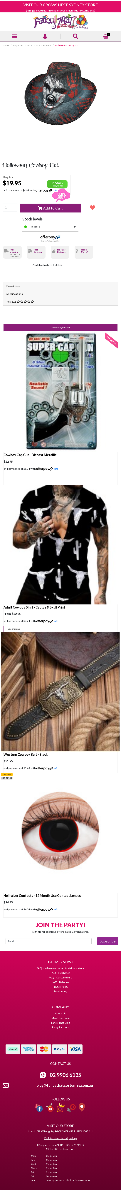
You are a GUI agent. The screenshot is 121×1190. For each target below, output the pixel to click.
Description (13, 286)
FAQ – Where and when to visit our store (60, 968)
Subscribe (108, 941)
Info (55, 468)
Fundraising (60, 991)
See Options (14, 628)
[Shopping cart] (106, 36)
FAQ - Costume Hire (60, 977)
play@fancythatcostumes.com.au (65, 1085)
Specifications (14, 293)
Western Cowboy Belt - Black (26, 754)
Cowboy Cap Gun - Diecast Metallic (30, 455)
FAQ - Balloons (60, 982)
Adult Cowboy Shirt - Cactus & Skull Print (34, 607)
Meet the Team (61, 1018)
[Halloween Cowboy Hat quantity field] (10, 208)
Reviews (20, 301)
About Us (60, 1013)
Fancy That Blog (60, 1022)
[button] (92, 207)
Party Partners (60, 1027)
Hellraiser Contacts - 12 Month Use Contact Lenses (42, 896)
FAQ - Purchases (60, 972)
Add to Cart (50, 208)
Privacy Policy (60, 986)
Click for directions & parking (60, 1138)
